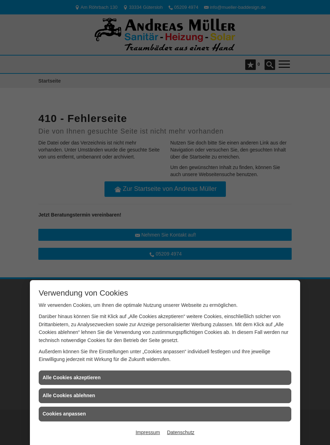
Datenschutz (181, 432)
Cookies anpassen (64, 414)
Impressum (147, 432)
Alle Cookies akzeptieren (72, 377)
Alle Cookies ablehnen (69, 395)
